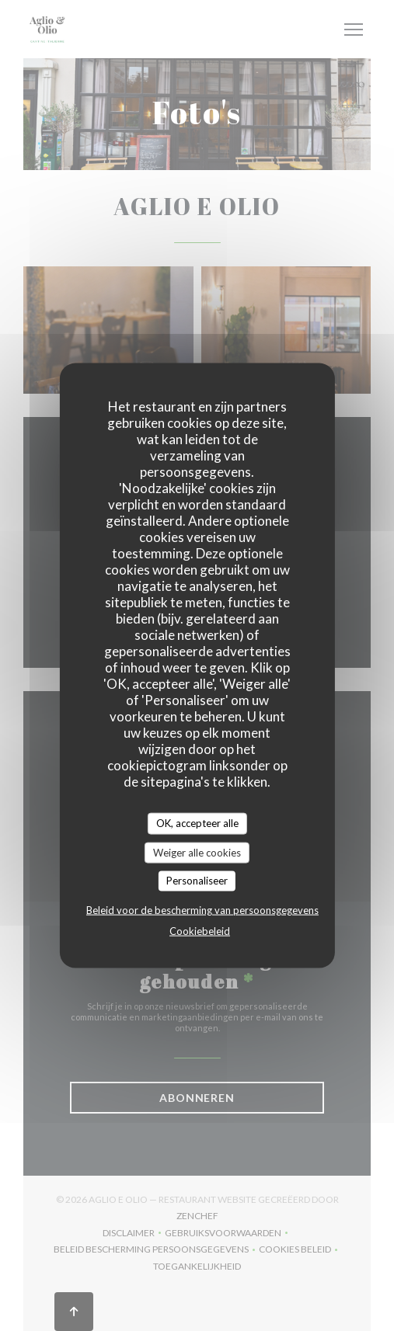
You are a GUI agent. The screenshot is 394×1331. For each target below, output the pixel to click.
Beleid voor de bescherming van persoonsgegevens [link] (202, 909)
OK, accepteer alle (197, 823)
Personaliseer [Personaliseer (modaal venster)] (197, 880)
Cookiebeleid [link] (199, 930)
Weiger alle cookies (197, 852)
